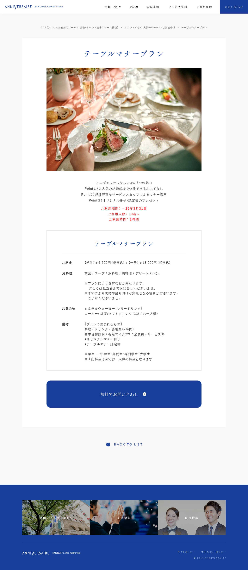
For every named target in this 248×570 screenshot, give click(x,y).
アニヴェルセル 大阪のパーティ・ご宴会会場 (150, 27)
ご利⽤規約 (204, 7)
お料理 (133, 7)
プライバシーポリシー (213, 552)
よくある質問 (178, 7)
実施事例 (153, 7)
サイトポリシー (186, 552)
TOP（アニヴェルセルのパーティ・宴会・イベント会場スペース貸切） (80, 27)
